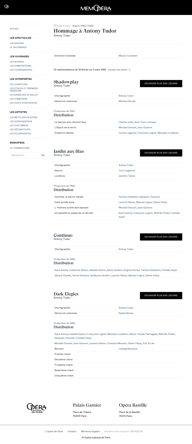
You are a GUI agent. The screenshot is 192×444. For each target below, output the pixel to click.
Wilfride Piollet (162, 213)
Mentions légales (90, 431)
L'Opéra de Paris (54, 431)
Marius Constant (128, 56)
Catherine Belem (78, 270)
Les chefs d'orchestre (23, 103)
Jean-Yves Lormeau (145, 122)
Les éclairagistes (20, 134)
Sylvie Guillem (114, 270)
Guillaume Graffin (100, 275)
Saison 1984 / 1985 (83, 26)
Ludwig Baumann (128, 349)
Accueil (14, 29)
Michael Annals (127, 101)
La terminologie (20, 148)
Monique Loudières (168, 133)
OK (43, 155)
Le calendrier (18, 47)
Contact (72, 431)
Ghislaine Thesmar (149, 197)
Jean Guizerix (144, 127)
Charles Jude (126, 122)
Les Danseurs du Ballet (24, 95)
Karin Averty (125, 213)
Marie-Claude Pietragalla (143, 334)
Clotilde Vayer (169, 270)
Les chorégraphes (21, 70)
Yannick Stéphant (128, 197)
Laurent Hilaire (127, 202)
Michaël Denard (127, 127)
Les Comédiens (18, 99)
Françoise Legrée (146, 133)
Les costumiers (19, 126)
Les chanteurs (19, 84)
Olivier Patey (160, 202)
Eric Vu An (148, 343)
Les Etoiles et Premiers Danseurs (24, 89)
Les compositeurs (20, 66)
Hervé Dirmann (80, 275)
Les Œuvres (17, 62)
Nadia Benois (126, 313)
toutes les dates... (119, 69)
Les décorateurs (20, 130)
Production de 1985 (64, 186)
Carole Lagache (127, 133)
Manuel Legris (144, 202)
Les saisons (17, 43)
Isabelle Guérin (97, 270)
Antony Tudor (62, 35)
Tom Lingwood (127, 170)
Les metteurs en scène (23, 117)
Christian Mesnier (116, 343)
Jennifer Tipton (127, 176)
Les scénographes (21, 121)
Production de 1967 (64, 111)
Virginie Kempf (131, 270)
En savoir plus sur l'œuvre (161, 84)
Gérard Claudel (62, 275)
